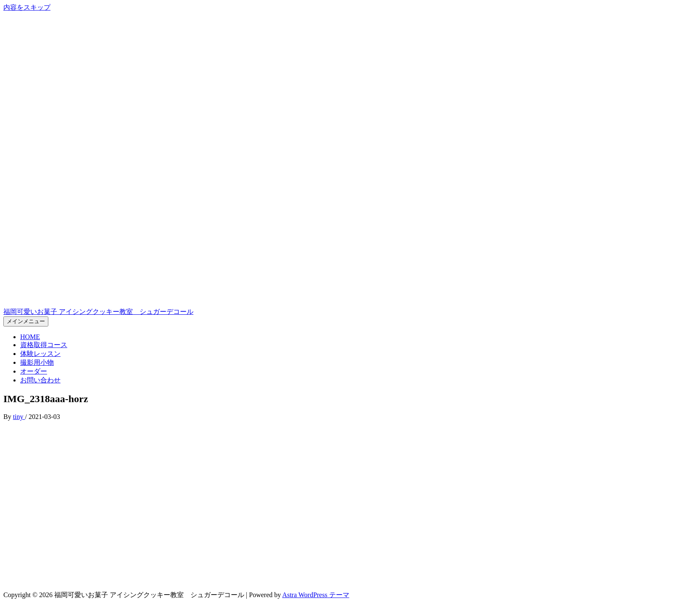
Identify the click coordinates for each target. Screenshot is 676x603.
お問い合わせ (40, 380)
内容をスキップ (26, 7)
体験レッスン (40, 353)
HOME (30, 336)
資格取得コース (43, 344)
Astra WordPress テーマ (315, 594)
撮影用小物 (37, 362)
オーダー (33, 371)
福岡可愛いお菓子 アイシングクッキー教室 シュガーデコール (98, 311)
